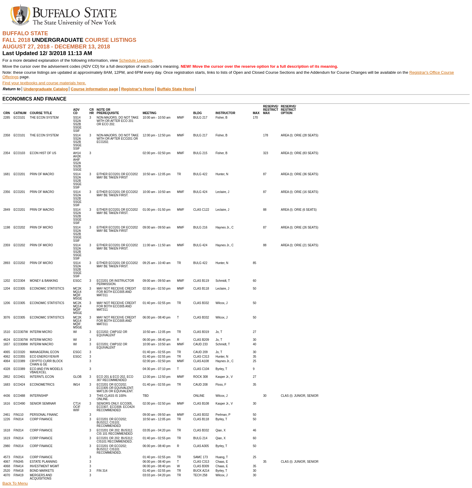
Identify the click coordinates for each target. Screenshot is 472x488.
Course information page (94, 89)
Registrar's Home (137, 89)
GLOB (77, 376)
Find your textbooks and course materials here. (44, 83)
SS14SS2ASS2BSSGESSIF (77, 124)
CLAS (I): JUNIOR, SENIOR (299, 395)
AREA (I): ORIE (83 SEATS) (299, 153)
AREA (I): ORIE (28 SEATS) (299, 135)
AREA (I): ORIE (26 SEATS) (299, 227)
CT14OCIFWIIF (76, 407)
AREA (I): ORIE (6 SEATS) (299, 209)
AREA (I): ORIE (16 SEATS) (299, 192)
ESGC (77, 280)
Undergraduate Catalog (45, 89)
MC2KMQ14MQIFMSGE (77, 293)
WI (75, 332)
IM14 (76, 384)
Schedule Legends (135, 60)
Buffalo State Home (175, 89)
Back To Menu (15, 483)
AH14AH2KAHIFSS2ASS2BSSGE (77, 161)
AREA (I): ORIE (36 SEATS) (299, 174)
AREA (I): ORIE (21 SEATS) (299, 245)
